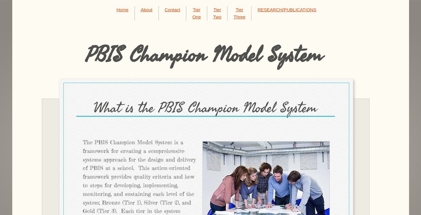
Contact (172, 9)
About (146, 9)
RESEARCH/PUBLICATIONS (286, 9)
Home (123, 9)
